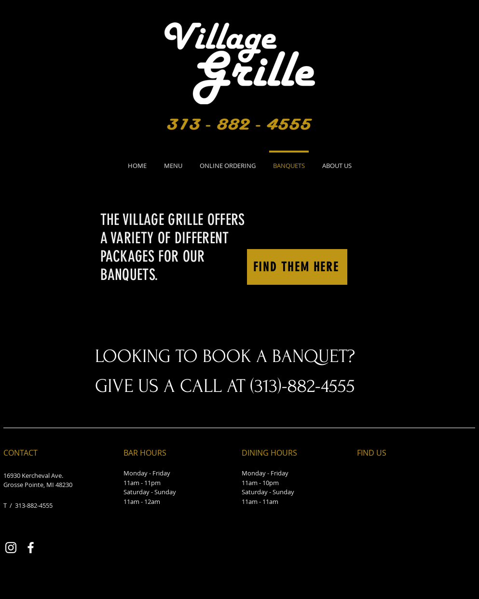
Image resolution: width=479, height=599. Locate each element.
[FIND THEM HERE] (297, 267)
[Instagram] (10, 547)
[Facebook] (30, 547)
